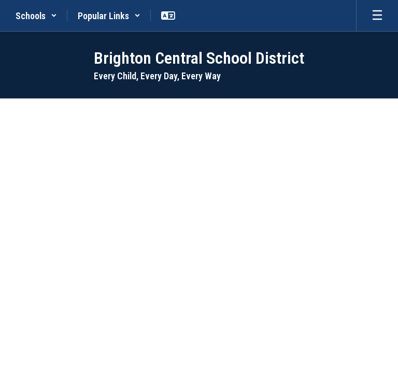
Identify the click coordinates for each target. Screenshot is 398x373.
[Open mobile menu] (377, 15)
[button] (36, 15)
